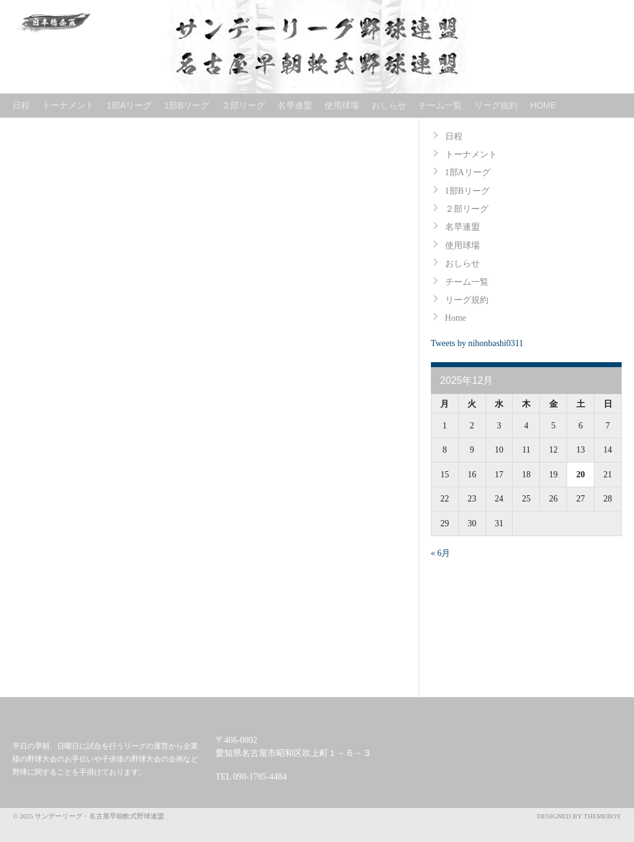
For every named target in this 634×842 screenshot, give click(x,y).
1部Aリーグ (129, 105)
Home (543, 105)
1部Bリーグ (186, 105)
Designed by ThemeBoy (579, 816)
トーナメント (68, 105)
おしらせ (388, 105)
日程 (21, 105)
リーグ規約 (496, 105)
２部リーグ (243, 105)
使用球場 (341, 105)
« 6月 (441, 553)
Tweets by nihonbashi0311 (477, 343)
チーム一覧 (440, 105)
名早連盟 (294, 105)
